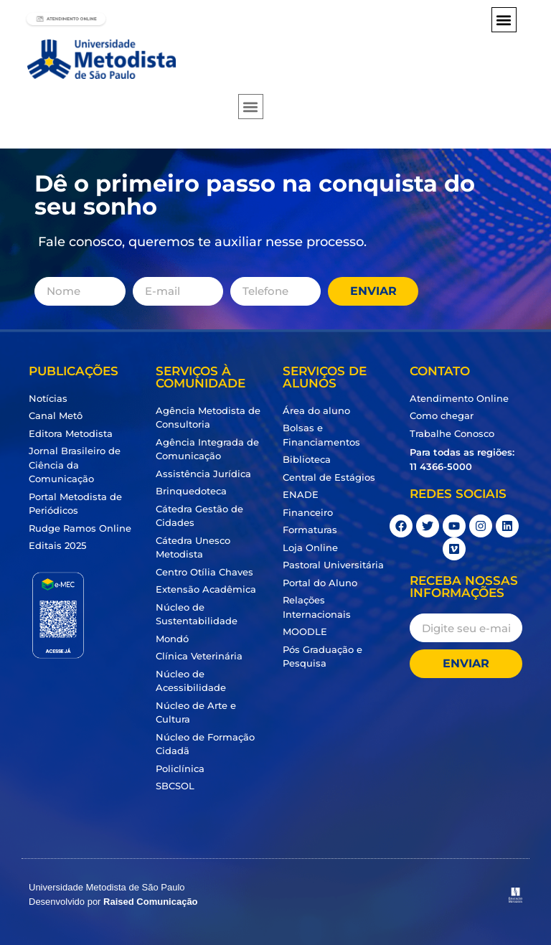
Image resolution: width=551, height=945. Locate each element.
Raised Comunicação (150, 901)
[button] (504, 19)
